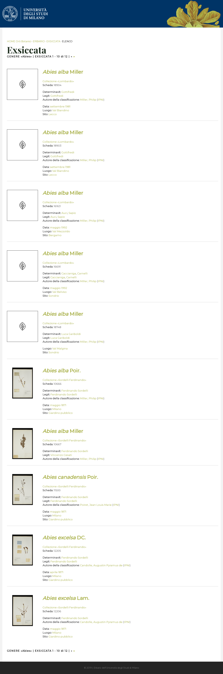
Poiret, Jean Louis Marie (96, 504)
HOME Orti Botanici (19, 41)
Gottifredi (67, 91)
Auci (64, 213)
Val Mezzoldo (61, 231)
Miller (63, 72)
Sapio (72, 213)
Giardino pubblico (61, 412)
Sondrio (54, 295)
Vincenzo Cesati (61, 455)
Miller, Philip (88, 99)
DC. (64, 538)
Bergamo (55, 235)
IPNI (100, 99)
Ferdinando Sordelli (74, 390)
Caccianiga (68, 273)
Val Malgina (60, 348)
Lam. (66, 598)
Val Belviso (59, 291)
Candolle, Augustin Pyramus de (101, 565)
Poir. (62, 371)
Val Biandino (60, 110)
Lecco (53, 114)
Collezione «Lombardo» (58, 81)
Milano (56, 409)
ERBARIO (39, 41)
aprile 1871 (56, 572)
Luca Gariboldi (71, 334)
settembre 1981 (60, 106)
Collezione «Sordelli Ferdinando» (64, 379)
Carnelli (82, 273)
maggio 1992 (58, 227)
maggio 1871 (58, 405)
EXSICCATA (53, 41)
